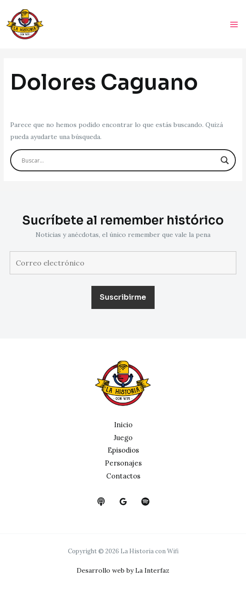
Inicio (123, 424)
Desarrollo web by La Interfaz (123, 570)
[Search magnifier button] (224, 160)
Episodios (123, 450)
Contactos (123, 476)
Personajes (123, 463)
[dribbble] (145, 501)
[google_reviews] (123, 501)
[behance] (101, 501)
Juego (123, 437)
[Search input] (119, 160)
